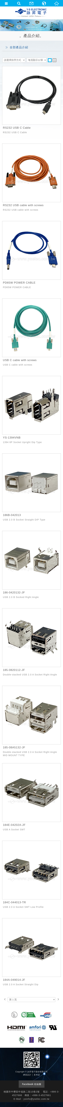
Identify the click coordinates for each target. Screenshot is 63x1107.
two (54, 60)
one (50, 60)
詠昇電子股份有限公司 (31, 13)
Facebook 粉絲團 (31, 1084)
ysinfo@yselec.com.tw (36, 1099)
